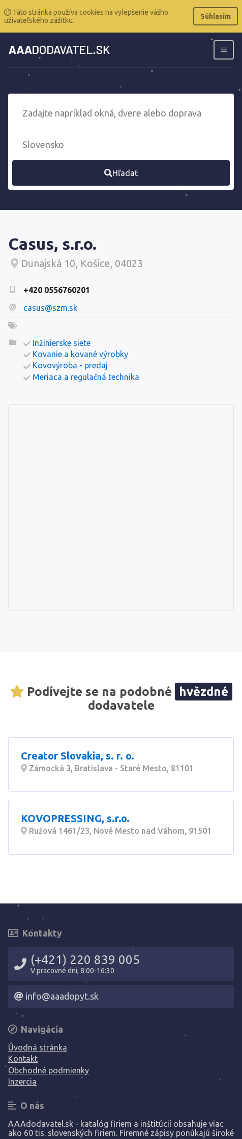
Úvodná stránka (37, 1047)
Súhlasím (215, 16)
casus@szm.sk (50, 307)
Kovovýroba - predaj (70, 365)
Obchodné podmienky (48, 1070)
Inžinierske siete (61, 342)
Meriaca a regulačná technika (86, 377)
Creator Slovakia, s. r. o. (77, 756)
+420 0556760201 (56, 290)
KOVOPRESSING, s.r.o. (75, 818)
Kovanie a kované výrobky (80, 354)
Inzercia (22, 1081)
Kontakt (23, 1058)
